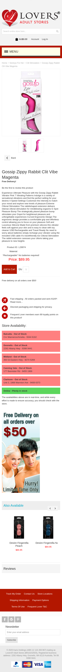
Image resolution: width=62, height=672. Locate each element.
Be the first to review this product (17, 188)
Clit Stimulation (32, 63)
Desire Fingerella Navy (48, 542)
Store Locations (45, 594)
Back (10, 158)
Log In (45, 39)
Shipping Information (19, 600)
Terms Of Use (18, 606)
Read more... (16, 302)
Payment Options (40, 600)
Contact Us (29, 594)
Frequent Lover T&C (37, 606)
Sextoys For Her (17, 63)
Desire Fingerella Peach (18, 544)
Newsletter (12, 626)
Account (35, 39)
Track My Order (13, 594)
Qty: (20, 269)
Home (4, 63)
